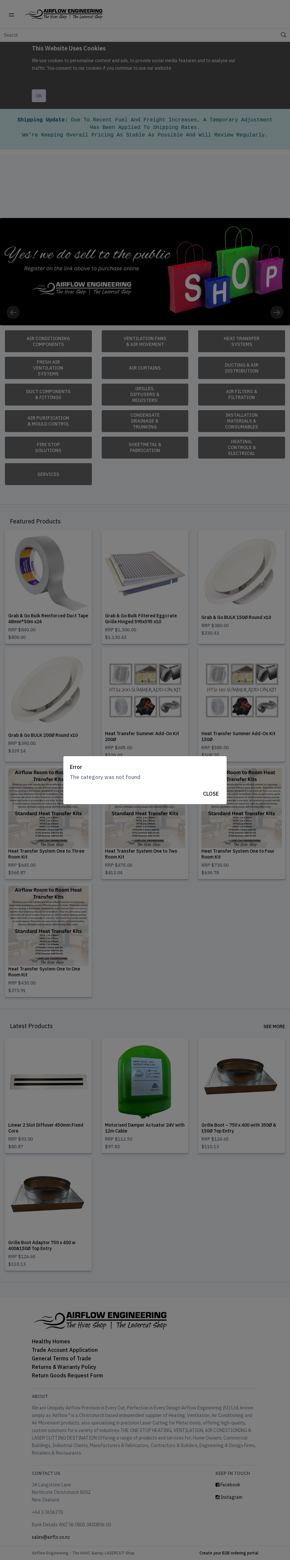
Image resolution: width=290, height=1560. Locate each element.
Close (211, 793)
